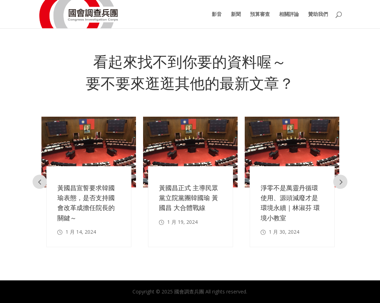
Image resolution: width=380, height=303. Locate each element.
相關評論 (289, 14)
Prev (40, 182)
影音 (217, 14)
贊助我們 (318, 14)
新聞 (236, 14)
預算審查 (260, 14)
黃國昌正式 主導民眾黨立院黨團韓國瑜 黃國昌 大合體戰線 (188, 197)
